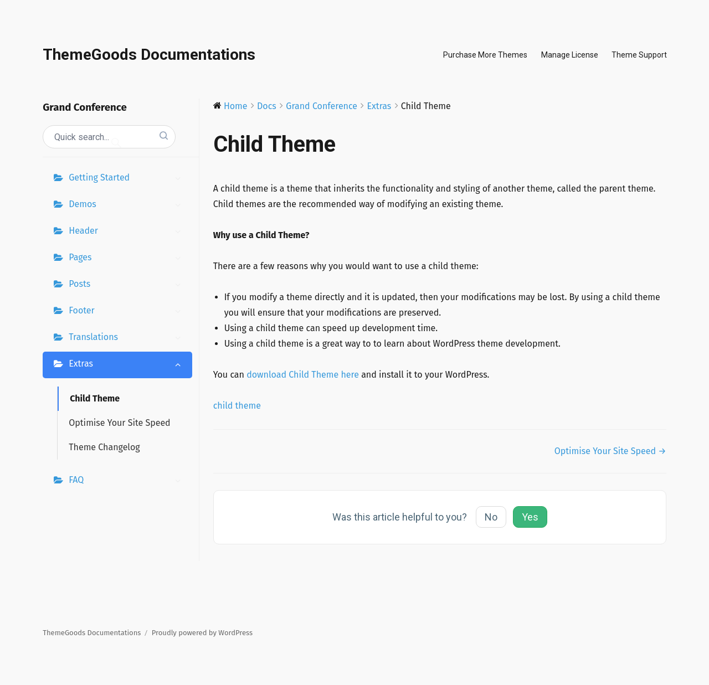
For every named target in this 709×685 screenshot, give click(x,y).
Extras (127, 365)
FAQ (127, 481)
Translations (127, 338)
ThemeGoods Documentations (149, 54)
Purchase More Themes (485, 54)
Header (127, 232)
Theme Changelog (104, 447)
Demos (127, 205)
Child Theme (95, 398)
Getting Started (127, 179)
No (491, 517)
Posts (127, 285)
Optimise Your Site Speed (119, 423)
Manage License (569, 54)
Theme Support (639, 54)
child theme (237, 405)
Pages (127, 258)
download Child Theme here (302, 374)
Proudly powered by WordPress (202, 633)
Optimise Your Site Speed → (610, 451)
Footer (127, 312)
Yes (530, 517)
